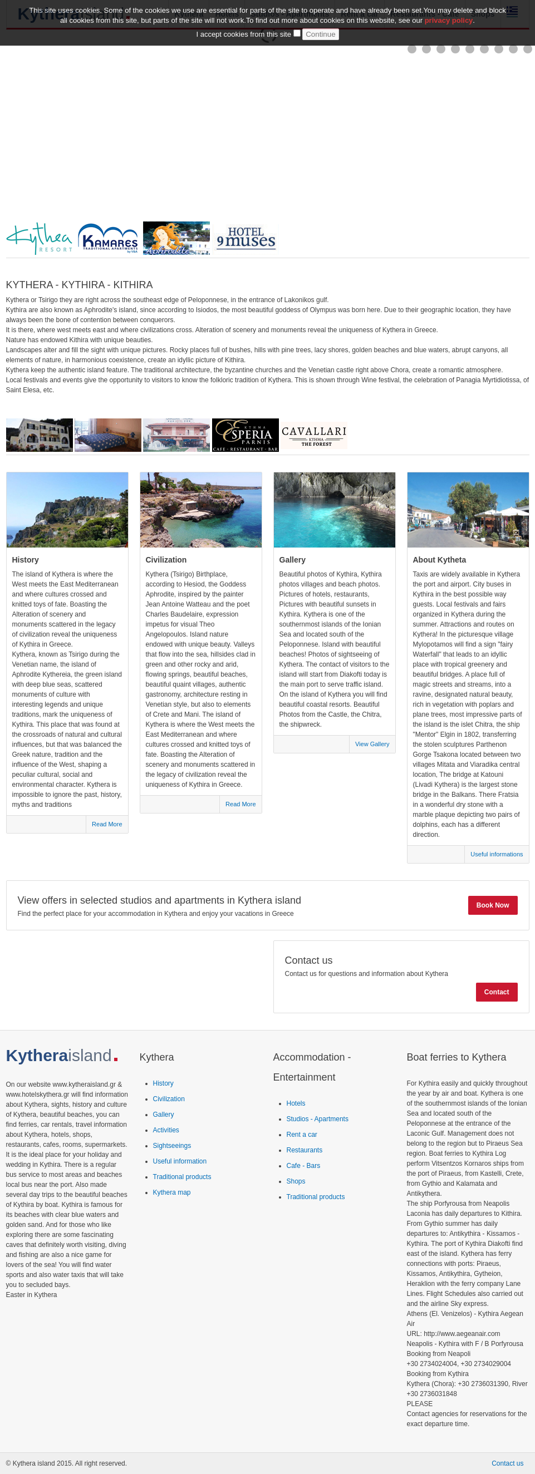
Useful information (180, 1161)
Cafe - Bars (304, 1166)
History (163, 1083)
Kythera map (172, 1192)
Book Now (493, 905)
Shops (296, 1181)
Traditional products (182, 1177)
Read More (107, 824)
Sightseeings (172, 1146)
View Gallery (372, 744)
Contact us (507, 1463)
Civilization (169, 1099)
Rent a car (302, 1134)
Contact (496, 992)
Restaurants (305, 1150)
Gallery (163, 1114)
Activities (166, 1130)
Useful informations (496, 854)
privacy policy (449, 20)
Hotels (296, 1103)
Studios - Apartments (318, 1119)
